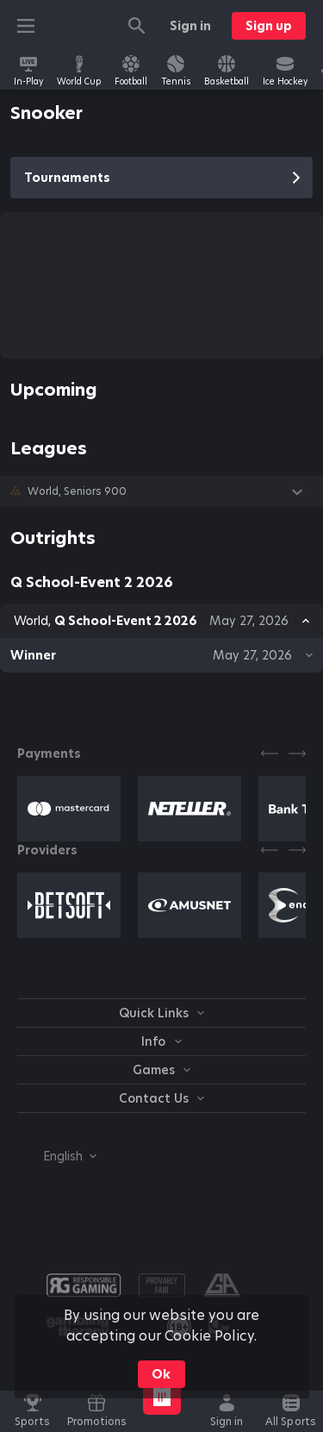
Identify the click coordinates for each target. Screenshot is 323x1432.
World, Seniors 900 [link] (77, 491)
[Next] (297, 753)
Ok (161, 1374)
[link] (28, 71)
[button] (161, 491)
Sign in (190, 25)
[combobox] (56, 1156)
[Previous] (269, 753)
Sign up (268, 25)
